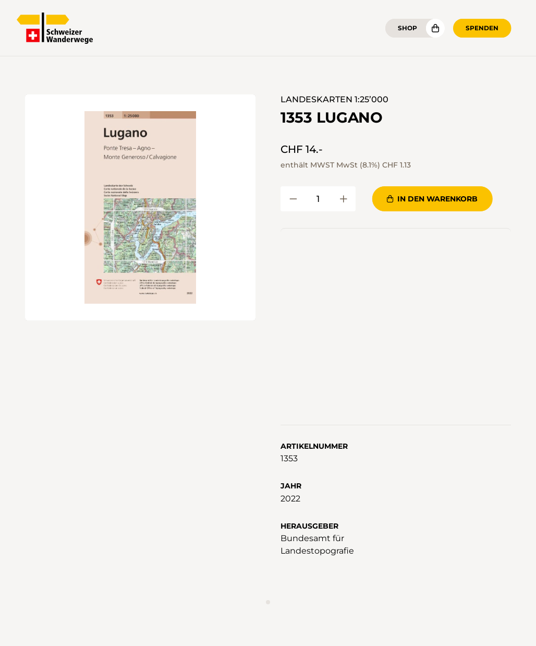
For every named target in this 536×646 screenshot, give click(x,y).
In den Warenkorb (432, 199)
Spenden (482, 28)
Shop (407, 28)
